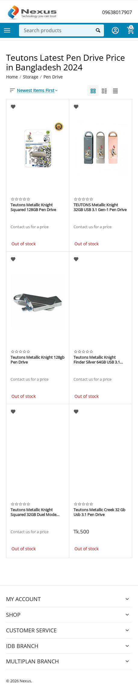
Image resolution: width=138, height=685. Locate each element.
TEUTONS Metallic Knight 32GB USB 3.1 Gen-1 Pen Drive (100, 207)
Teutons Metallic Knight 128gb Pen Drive (37, 360)
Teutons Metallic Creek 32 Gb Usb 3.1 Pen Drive (99, 512)
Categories (7, 30)
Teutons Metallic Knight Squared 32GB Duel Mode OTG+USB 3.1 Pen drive (33, 512)
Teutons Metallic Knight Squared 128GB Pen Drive (33, 207)
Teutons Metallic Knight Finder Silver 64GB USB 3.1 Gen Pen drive (97, 360)
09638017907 (117, 12)
